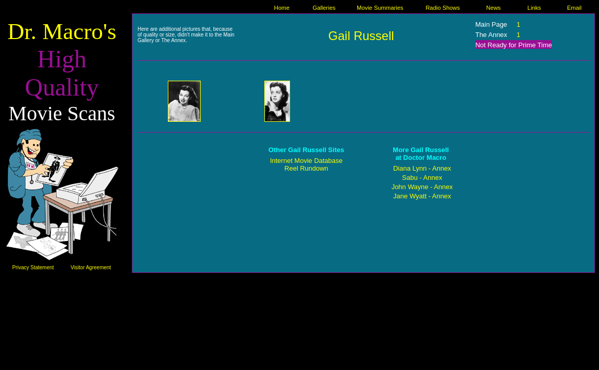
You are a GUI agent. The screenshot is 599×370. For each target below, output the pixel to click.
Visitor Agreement (90, 267)
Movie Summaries (380, 8)
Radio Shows (443, 8)
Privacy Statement (33, 267)
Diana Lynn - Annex (422, 168)
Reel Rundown (306, 168)
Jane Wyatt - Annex (422, 196)
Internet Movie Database (306, 160)
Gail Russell (361, 36)
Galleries (324, 8)
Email (574, 8)
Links (534, 8)
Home (281, 8)
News (493, 8)
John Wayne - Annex (422, 187)
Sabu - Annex (422, 177)
